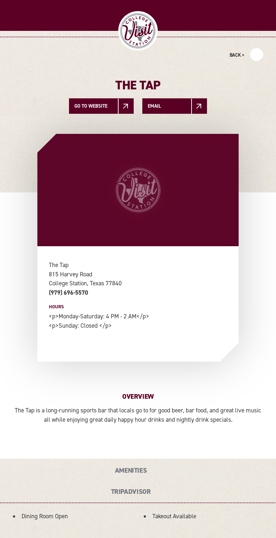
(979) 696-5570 (68, 292)
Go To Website (90, 106)
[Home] (138, 31)
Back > (237, 55)
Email (154, 106)
